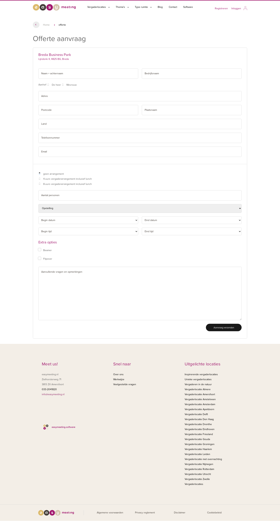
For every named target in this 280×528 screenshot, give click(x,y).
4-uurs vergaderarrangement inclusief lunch (67, 178)
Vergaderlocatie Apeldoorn (199, 409)
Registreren (221, 8)
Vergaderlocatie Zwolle (197, 479)
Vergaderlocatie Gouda (197, 439)
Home (46, 24)
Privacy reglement (145, 512)
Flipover (47, 258)
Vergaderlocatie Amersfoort (200, 394)
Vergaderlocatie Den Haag (199, 419)
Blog (160, 7)
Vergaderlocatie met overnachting (203, 459)
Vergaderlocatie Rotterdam (199, 469)
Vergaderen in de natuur (198, 384)
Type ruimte (143, 7)
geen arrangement (53, 173)
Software (188, 7)
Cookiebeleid (214, 512)
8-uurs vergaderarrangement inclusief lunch (67, 184)
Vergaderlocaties (98, 7)
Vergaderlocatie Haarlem (198, 449)
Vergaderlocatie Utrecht (198, 474)
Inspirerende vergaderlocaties (201, 374)
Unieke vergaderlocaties (198, 379)
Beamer (47, 250)
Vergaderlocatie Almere (198, 389)
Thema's (122, 7)
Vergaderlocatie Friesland (199, 434)
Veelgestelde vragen (124, 384)
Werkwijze (118, 379)
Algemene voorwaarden (110, 512)
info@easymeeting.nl (53, 394)
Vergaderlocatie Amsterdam (200, 404)
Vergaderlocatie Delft (196, 414)
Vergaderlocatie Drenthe (198, 424)
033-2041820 (49, 389)
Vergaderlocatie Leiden (197, 454)
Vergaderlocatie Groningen (199, 444)
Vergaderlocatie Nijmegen (199, 464)
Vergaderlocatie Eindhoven (199, 429)
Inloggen (236, 8)
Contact (173, 7)
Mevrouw (71, 84)
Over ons (118, 374)
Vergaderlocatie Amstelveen (200, 399)
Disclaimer (179, 512)
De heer (56, 84)
